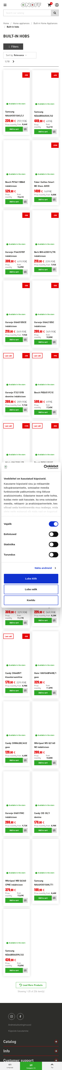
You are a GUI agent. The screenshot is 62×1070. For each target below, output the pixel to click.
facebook (20, 1016)
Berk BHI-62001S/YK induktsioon (45, 254)
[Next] (13, 61)
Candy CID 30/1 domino (42, 815)
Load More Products (33, 985)
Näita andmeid (43, 568)
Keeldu (31, 600)
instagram (11, 1016)
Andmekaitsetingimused (19, 1024)
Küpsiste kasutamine (18, 1031)
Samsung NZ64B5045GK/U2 (43, 113)
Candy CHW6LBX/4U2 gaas (16, 745)
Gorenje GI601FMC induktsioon (14, 815)
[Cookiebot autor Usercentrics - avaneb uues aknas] (44, 467)
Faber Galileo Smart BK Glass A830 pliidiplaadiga (44, 186)
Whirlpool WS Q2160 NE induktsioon (44, 745)
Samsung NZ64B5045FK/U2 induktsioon (14, 954)
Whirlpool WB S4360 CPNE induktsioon (15, 882)
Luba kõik (31, 578)
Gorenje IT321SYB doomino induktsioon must (15, 396)
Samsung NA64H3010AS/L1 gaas (14, 115)
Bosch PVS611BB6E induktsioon (15, 184)
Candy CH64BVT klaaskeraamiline (13, 675)
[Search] (31, 13)
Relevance (20, 55)
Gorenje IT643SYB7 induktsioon (15, 254)
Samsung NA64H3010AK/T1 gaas (43, 884)
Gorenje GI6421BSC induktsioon (44, 324)
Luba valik (31, 589)
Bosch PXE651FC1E (43, 392)
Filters (13, 46)
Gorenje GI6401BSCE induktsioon (15, 324)
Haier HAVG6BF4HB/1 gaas (45, 675)
